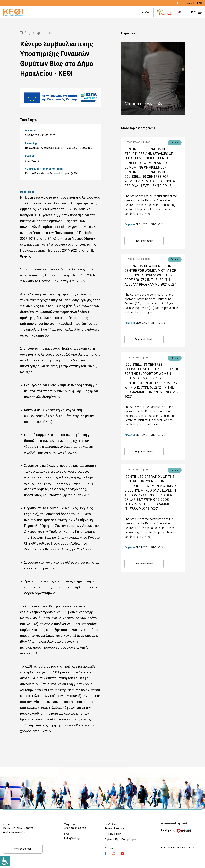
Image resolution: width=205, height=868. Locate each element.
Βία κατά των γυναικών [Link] (143, 104)
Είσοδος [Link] (145, 12)
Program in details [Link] (144, 240)
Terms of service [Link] (114, 828)
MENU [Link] (194, 12)
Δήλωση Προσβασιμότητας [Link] (121, 839)
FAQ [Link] (199, 3)
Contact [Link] (189, 3)
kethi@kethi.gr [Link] (72, 838)
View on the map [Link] (23, 848)
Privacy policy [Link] (113, 833)
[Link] (178, 3)
